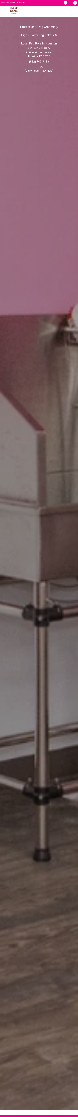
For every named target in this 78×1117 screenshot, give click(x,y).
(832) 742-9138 (39, 61)
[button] (75, 561)
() (39, 70)
